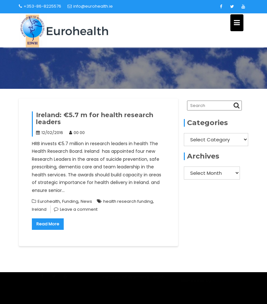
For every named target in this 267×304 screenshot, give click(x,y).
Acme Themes (229, 284)
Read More (47, 224)
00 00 (77, 133)
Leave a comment (78, 209)
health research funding (128, 201)
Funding (70, 201)
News (86, 201)
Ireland (39, 209)
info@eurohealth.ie (90, 6)
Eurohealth (49, 201)
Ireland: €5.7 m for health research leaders (94, 118)
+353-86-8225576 (40, 6)
